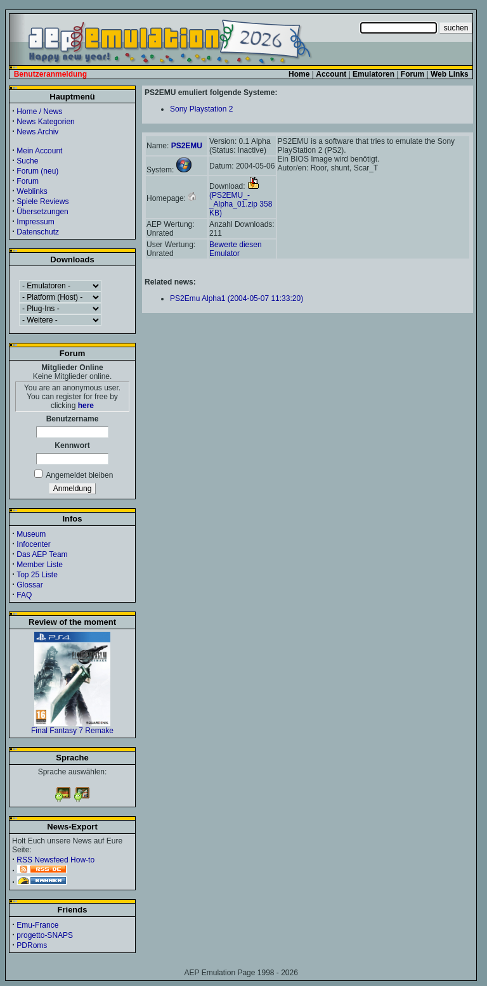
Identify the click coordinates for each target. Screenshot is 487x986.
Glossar (29, 584)
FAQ (24, 595)
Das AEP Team (41, 554)
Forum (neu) (37, 171)
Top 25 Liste (37, 574)
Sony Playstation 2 (201, 109)
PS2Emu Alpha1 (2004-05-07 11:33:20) (236, 298)
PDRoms (31, 945)
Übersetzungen (42, 211)
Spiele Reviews (42, 201)
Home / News (39, 111)
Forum (27, 181)
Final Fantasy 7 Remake (72, 727)
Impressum (35, 221)
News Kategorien (45, 121)
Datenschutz (37, 231)
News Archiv (37, 131)
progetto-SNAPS (44, 935)
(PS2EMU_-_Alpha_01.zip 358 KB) (240, 199)
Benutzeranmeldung (50, 74)
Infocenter (33, 544)
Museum (31, 534)
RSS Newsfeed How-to (55, 859)
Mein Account (39, 150)
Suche (27, 161)
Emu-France (37, 925)
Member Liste (39, 564)
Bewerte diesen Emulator (235, 249)
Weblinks (31, 191)
